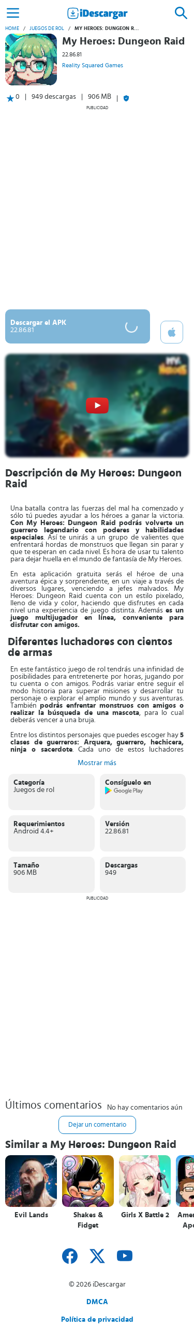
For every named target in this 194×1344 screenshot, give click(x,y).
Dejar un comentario (97, 1125)
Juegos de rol (46, 28)
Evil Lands (31, 1215)
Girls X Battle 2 (145, 1215)
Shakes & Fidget (88, 1220)
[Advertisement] (97, 207)
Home (12, 28)
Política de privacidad (97, 1319)
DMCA (97, 1302)
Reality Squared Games (92, 65)
